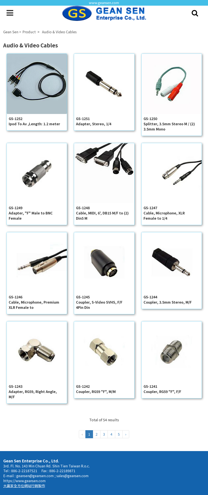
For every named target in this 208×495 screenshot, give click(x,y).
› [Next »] (125, 434)
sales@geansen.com (72, 475)
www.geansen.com (104, 2)
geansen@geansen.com (35, 475)
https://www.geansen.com (24, 480)
